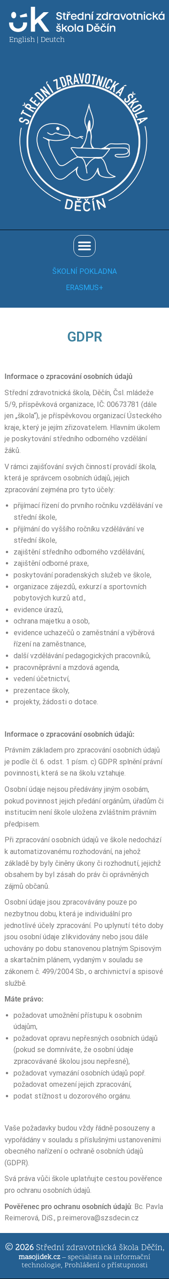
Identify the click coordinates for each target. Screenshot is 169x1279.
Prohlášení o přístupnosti (106, 1265)
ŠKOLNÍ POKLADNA (84, 271)
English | (25, 40)
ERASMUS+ (84, 287)
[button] (84, 246)
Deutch (52, 40)
